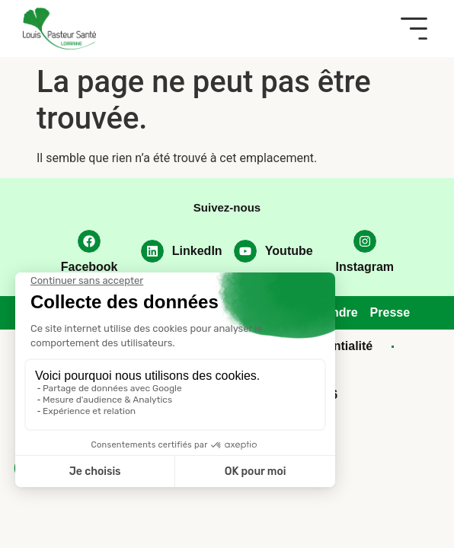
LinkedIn (197, 250)
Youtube (289, 250)
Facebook (89, 266)
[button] (414, 28)
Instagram (365, 266)
